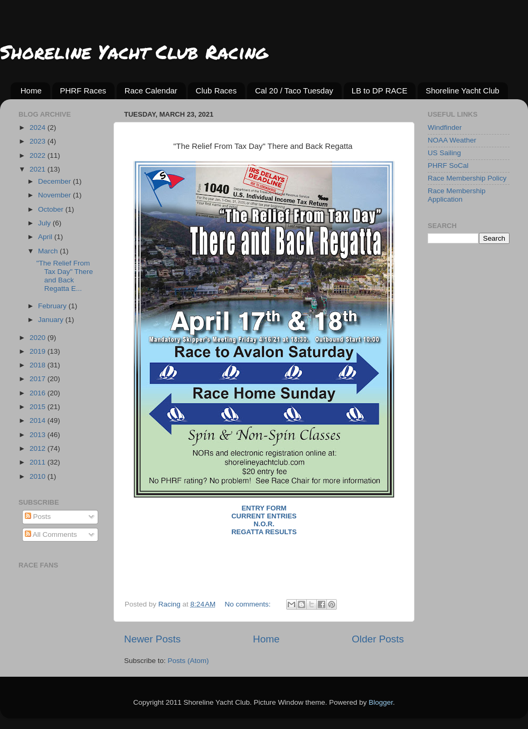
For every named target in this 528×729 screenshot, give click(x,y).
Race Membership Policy (467, 178)
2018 (39, 365)
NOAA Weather (452, 140)
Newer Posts (152, 639)
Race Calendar (151, 90)
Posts (38, 516)
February (53, 306)
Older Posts (378, 639)
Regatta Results (264, 532)
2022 (39, 155)
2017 (39, 379)
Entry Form (263, 508)
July (45, 223)
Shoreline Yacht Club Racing (134, 51)
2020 (39, 338)
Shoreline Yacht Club (462, 90)
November (55, 195)
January (51, 320)
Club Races (216, 90)
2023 (39, 141)
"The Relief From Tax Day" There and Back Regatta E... (64, 276)
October (51, 209)
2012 (39, 448)
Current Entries (264, 516)
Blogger (381, 702)
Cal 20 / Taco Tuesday (294, 90)
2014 (39, 420)
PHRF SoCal (448, 165)
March (49, 251)
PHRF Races (83, 90)
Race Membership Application (457, 195)
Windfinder (445, 127)
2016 (39, 393)
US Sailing (444, 153)
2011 (39, 462)
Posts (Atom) (188, 661)
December (55, 181)
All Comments (51, 534)
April (46, 237)
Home (31, 90)
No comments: (249, 604)
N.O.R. (264, 524)
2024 (39, 127)
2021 (39, 169)
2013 (39, 435)
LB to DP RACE (380, 90)
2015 (39, 407)
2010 (39, 476)
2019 (39, 351)
